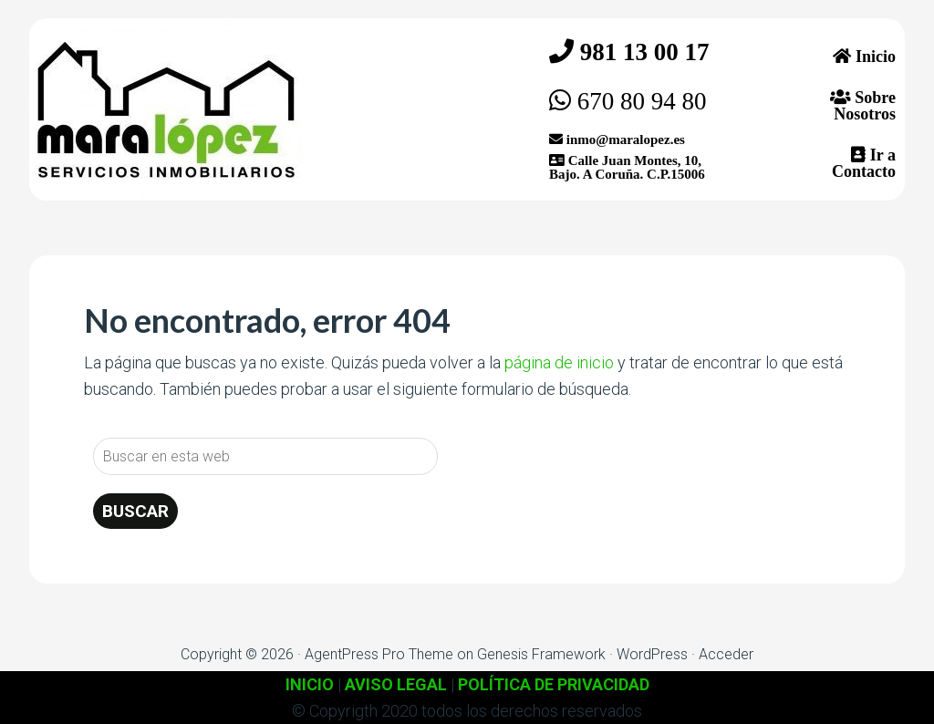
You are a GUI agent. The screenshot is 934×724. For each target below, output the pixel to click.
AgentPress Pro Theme (379, 654)
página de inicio (559, 362)
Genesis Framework (541, 654)
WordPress (652, 654)
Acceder (726, 654)
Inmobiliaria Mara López (166, 109)
